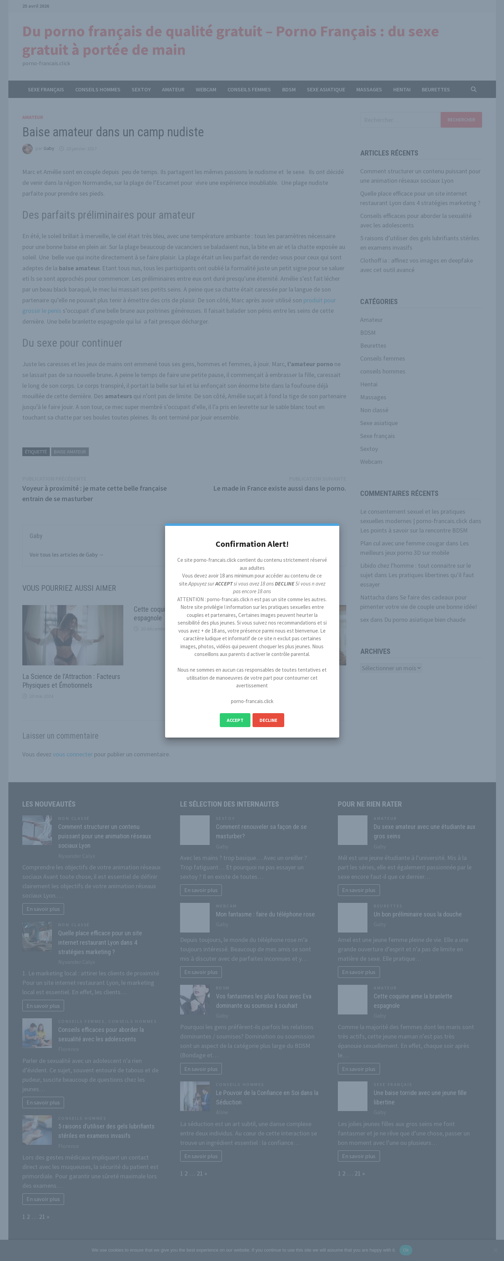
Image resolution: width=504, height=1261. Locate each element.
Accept (235, 720)
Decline (268, 720)
